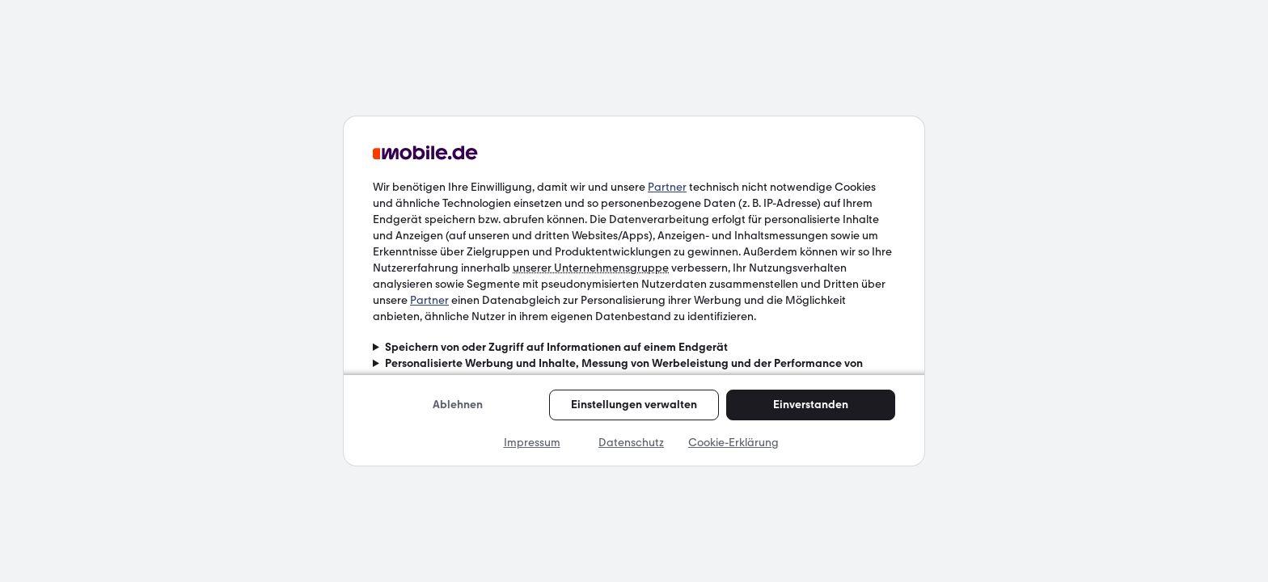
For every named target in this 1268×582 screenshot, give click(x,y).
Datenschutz (631, 442)
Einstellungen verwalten (634, 404)
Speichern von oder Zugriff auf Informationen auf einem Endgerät (556, 347)
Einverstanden (810, 404)
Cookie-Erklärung (733, 442)
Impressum (532, 442)
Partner (667, 187)
